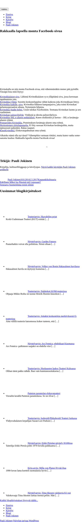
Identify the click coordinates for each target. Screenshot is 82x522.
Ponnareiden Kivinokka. (11, 122)
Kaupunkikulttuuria (47, 179)
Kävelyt (9, 19)
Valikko (4, 9)
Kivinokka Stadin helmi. (11, 109)
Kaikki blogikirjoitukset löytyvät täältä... (19, 500)
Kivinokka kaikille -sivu (11, 104)
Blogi (8, 22)
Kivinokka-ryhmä (8, 102)
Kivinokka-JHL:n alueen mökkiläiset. (17, 117)
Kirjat (8, 17)
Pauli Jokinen (12, 25)
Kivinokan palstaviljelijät (12, 115)
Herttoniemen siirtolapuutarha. (14, 125)
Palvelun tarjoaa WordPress (26, 520)
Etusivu (9, 14)
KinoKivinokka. (7, 130)
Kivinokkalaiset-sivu (9, 96)
